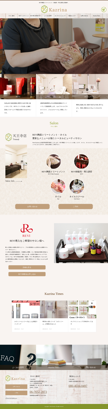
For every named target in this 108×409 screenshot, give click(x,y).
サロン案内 (11, 15)
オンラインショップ (60, 15)
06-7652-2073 (38, 391)
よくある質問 (47, 15)
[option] (54, 46)
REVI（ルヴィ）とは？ (24, 16)
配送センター (72, 15)
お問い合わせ (84, 15)
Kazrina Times (96, 15)
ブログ (22, 329)
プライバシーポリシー (11, 398)
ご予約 (75, 206)
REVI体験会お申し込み (27, 274)
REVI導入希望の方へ (35, 15)
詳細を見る (27, 267)
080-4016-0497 (78, 386)
